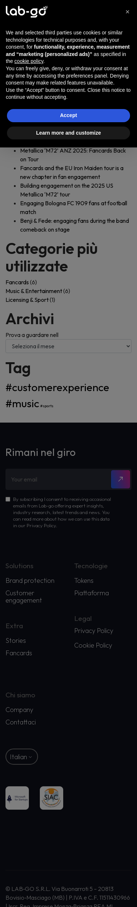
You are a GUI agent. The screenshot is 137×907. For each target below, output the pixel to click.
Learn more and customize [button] (68, 133)
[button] (127, 12)
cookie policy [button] (28, 61)
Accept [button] (68, 115)
